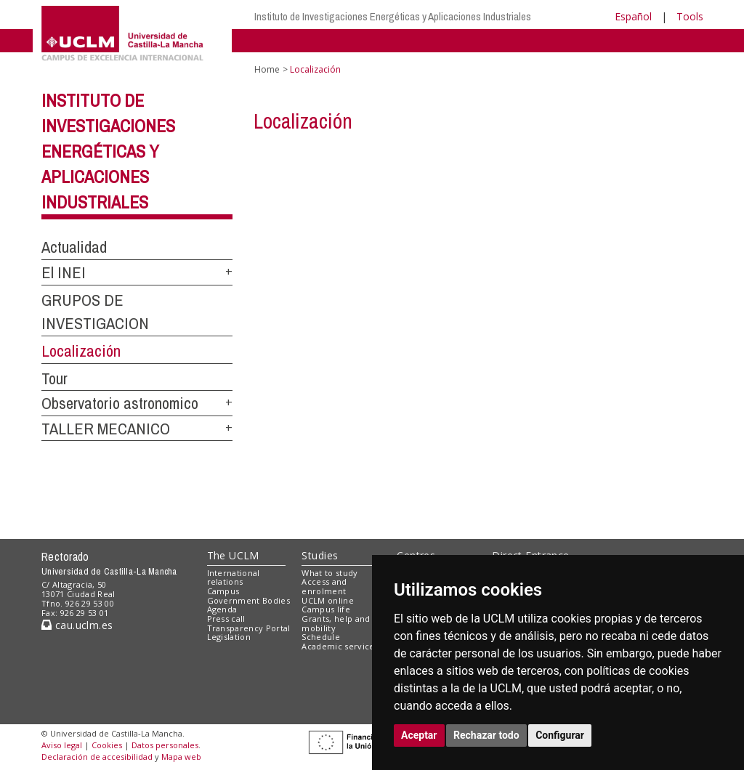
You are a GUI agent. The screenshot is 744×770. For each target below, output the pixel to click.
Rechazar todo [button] (486, 735)
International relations (233, 577)
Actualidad (74, 247)
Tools (689, 16)
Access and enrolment (324, 586)
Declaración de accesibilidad (97, 756)
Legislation (229, 636)
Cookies (107, 744)
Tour (54, 378)
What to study (329, 572)
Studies (320, 555)
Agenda (222, 609)
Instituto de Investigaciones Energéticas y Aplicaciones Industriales (392, 16)
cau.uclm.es (77, 625)
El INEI (63, 272)
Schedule (321, 636)
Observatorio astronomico (119, 403)
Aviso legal (61, 744)
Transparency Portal (249, 628)
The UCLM (233, 555)
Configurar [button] (559, 735)
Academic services (340, 646)
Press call (226, 618)
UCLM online (328, 600)
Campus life (326, 609)
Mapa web (181, 756)
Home (267, 69)
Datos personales (165, 744)
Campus (223, 590)
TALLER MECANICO (105, 428)
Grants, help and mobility (336, 623)
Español (633, 16)
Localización (81, 351)
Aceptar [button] (419, 735)
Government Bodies (249, 600)
